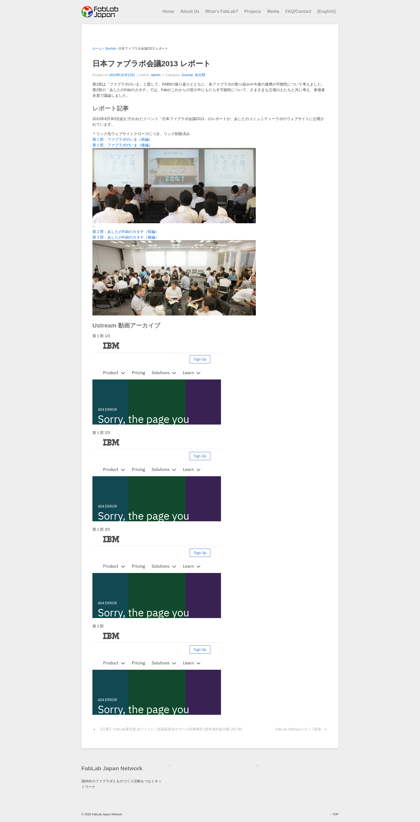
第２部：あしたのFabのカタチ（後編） (125, 237)
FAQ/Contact (298, 11)
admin (155, 75)
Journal (110, 48)
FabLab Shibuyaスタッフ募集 (298, 729)
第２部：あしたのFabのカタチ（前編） (125, 231)
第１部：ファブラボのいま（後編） (122, 145)
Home (168, 11)
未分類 (200, 75)
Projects (252, 11)
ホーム (97, 48)
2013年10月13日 (122, 75)
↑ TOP (334, 814)
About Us (189, 11)
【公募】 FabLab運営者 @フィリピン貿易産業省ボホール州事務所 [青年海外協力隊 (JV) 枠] (170, 729)
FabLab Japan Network (106, 814)
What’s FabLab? (221, 11)
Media (273, 11)
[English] (326, 11)
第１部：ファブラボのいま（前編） (122, 139)
